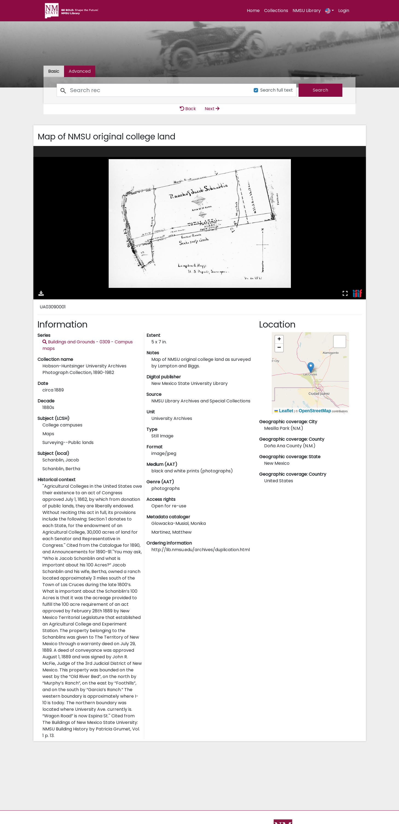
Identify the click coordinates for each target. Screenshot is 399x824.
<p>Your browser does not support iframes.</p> (199, 222)
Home (253, 10)
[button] (310, 367)
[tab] (79, 71)
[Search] (152, 90)
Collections (276, 10)
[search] (320, 90)
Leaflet (283, 410)
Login (343, 10)
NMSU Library (307, 10)
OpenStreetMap (315, 410)
